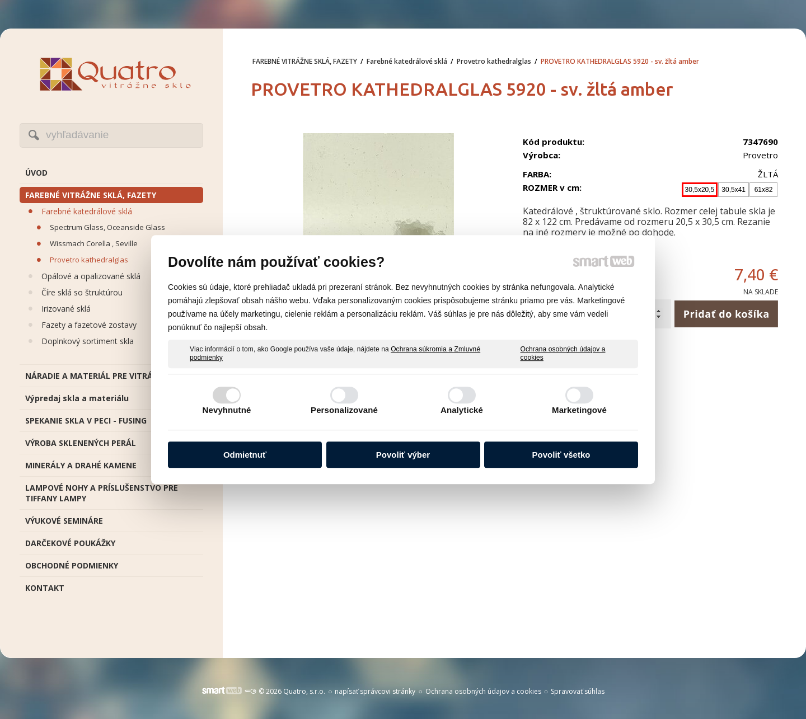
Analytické (462, 410)
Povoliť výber (403, 454)
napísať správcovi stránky (375, 691)
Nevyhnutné (227, 410)
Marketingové (579, 410)
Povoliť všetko (561, 454)
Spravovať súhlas (577, 691)
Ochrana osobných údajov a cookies (563, 353)
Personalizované (344, 410)
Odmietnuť (244, 454)
